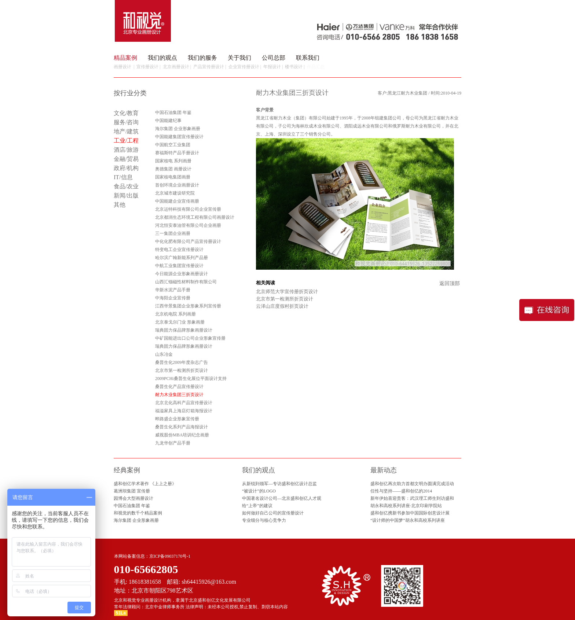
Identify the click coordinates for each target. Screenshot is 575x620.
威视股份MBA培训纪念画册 (182, 435)
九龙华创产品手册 (172, 443)
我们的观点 (162, 58)
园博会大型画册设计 (133, 498)
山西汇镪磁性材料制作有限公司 (186, 281)
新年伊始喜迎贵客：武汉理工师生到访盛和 (412, 498)
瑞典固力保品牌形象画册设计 (183, 330)
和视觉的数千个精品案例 (138, 513)
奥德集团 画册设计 (173, 168)
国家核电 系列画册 (173, 160)
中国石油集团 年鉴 (173, 112)
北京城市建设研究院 (175, 193)
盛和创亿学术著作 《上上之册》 (145, 483)
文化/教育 (126, 113)
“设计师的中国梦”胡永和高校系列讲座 (407, 520)
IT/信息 (123, 177)
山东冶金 (164, 354)
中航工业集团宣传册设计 (179, 265)
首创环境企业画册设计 (177, 185)
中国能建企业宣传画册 (177, 201)
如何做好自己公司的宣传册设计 (273, 513)
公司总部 (273, 58)
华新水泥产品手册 (172, 289)
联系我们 (307, 58)
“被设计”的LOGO (259, 491)
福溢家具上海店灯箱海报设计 (183, 410)
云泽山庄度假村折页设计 (282, 306)
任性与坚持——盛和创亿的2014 (401, 491)
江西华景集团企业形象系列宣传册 (188, 306)
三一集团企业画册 (172, 233)
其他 (119, 205)
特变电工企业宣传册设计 (179, 249)
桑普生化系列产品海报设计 (181, 426)
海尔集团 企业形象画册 (177, 128)
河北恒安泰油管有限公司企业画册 (188, 225)
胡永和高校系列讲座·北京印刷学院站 (406, 505)
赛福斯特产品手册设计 (177, 152)
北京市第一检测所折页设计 (181, 370)
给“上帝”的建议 (257, 505)
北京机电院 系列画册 (175, 314)
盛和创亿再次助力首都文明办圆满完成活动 (412, 483)
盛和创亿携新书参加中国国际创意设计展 (410, 513)
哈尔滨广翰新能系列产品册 (181, 257)
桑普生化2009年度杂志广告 (181, 362)
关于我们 (239, 58)
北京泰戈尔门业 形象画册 (180, 322)
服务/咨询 (126, 122)
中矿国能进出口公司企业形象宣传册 (190, 338)
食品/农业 (126, 186)
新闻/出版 (126, 195)
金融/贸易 (126, 159)
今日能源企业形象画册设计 (181, 273)
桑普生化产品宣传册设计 (179, 386)
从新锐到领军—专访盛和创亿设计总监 (279, 483)
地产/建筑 (126, 131)
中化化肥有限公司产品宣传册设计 (188, 241)
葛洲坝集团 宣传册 (132, 491)
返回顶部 (449, 283)
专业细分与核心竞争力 (264, 520)
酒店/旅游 (126, 150)
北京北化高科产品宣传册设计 (183, 402)
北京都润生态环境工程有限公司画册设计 (194, 217)
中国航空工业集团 (172, 144)
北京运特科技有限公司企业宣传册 (188, 209)
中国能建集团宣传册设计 (179, 136)
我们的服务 (202, 58)
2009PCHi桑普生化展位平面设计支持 (191, 378)
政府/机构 (126, 168)
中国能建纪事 (168, 120)
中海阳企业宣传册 (172, 297)
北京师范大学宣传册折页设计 (287, 291)
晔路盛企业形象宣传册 (177, 418)
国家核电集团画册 (172, 177)
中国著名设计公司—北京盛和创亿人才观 (281, 498)
